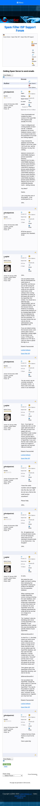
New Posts (34, 43)
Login (33, 65)
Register (34, 61)
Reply (29, 106)
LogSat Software (25, 350)
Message (23, 79)
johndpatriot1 (9, 92)
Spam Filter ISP (16, 37)
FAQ (33, 52)
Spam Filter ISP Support (27, 37)
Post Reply (7, 75)
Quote (30, 102)
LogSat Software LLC (26, 794)
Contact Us (20, 797)
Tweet (5, 766)
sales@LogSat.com (19, 796)
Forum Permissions (32, 775)
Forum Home (6, 37)
